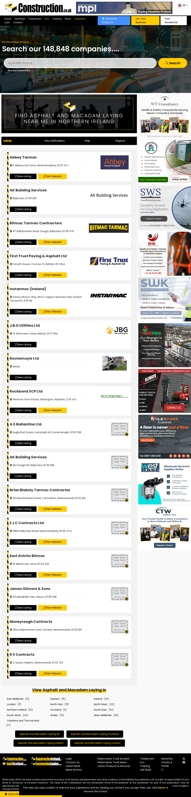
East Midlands (15, 699)
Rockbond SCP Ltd (26, 391)
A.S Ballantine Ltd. (26, 424)
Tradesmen (34, 18)
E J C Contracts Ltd (27, 522)
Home (7, 18)
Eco (47, 18)
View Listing (23, 176)
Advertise (80, 18)
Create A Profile (166, 764)
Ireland (98, 699)
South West (14, 715)
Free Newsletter (171, 20)
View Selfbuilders (54, 141)
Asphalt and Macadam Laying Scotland (95, 734)
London (11, 704)
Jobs (7, 22)
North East (56, 704)
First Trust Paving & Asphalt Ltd (38, 256)
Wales (54, 715)
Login (69, 758)
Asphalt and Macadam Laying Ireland (40, 743)
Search (172, 63)
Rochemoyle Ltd (24, 358)
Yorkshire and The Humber (23, 720)
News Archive (74, 769)
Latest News (73, 766)
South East (100, 709)
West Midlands (103, 715)
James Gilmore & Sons (30, 588)
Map (87, 141)
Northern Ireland (17, 709)
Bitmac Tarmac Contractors (36, 223)
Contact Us (73, 762)
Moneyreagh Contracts (31, 621)
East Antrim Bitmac (27, 555)
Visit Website (52, 176)
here (161, 787)
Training (56, 18)
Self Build (20, 18)
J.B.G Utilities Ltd (25, 325)
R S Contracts (22, 654)
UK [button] (181, 5)
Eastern (55, 699)
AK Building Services (28, 190)
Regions (120, 141)
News (68, 18)
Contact (17, 22)
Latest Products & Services (114, 766)
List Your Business (141, 20)
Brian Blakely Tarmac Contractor (40, 490)
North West (101, 704)
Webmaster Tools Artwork (113, 758)
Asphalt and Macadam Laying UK (40, 734)
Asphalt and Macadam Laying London (98, 743)
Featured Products (109, 20)
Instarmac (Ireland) (28, 288)
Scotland (55, 709)
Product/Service (19, 70)
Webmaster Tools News (112, 762)
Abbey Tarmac (23, 157)
